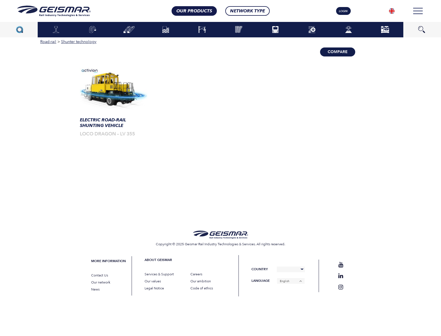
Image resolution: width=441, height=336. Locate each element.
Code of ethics (201, 288)
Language (260, 281)
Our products (194, 11)
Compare (338, 52)
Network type (247, 11)
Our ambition (200, 281)
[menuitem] (392, 11)
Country (259, 269)
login (343, 11)
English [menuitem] (284, 281)
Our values (153, 281)
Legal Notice (154, 288)
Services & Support (159, 274)
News (95, 289)
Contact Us (99, 275)
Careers (196, 274)
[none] (392, 11)
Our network (100, 282)
